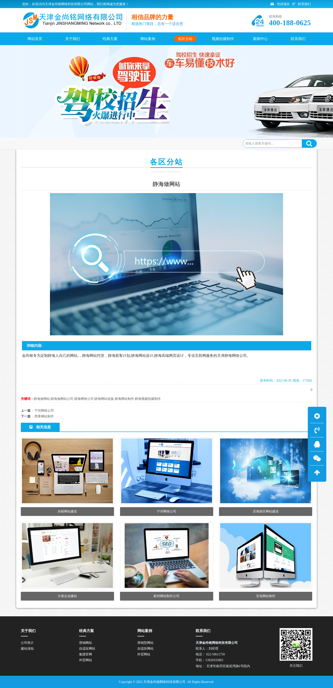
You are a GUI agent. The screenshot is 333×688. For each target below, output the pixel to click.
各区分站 (60, 143)
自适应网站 (87, 648)
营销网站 (85, 643)
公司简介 (27, 643)
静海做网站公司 (62, 399)
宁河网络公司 (44, 410)
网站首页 (40, 143)
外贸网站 (85, 660)
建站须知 (27, 648)
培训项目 (280, 4)
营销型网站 (145, 643)
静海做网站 (42, 399)
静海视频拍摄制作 (148, 399)
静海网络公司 (84, 399)
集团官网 (85, 654)
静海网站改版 (104, 399)
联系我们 (302, 4)
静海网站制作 (124, 399)
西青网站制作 (44, 416)
